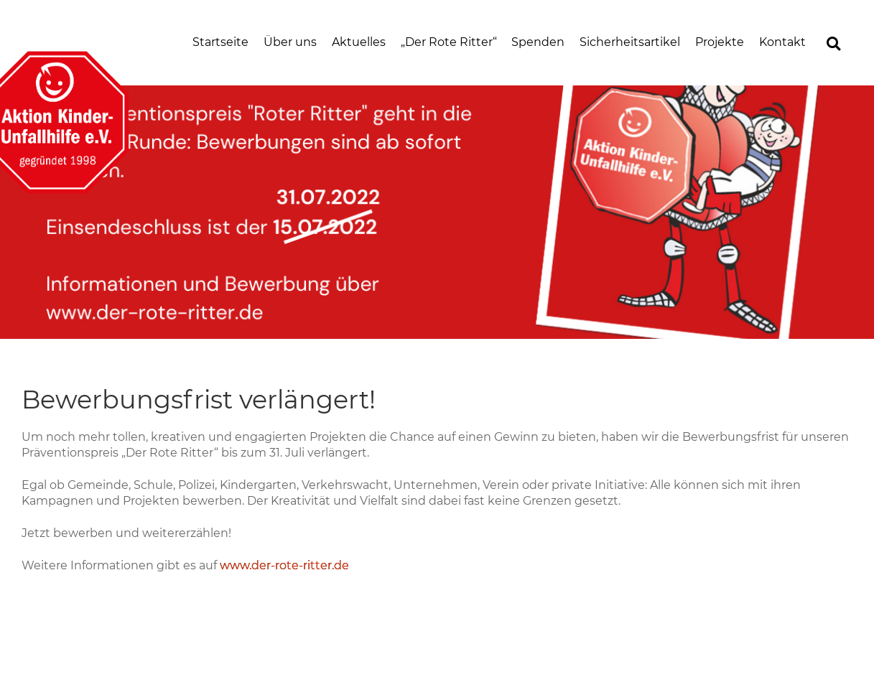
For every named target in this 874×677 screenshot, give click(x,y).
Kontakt (782, 42)
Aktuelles (359, 42)
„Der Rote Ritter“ (449, 42)
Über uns (290, 42)
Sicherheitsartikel (630, 42)
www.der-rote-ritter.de (284, 565)
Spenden (537, 42)
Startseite (220, 42)
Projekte (719, 42)
